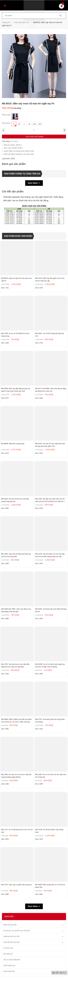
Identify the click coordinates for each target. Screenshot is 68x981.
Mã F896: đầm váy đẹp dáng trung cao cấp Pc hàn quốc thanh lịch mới (15, 390)
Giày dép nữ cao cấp (11, 943)
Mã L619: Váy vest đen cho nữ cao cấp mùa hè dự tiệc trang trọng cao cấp (49, 555)
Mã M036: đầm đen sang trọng (12, 444)
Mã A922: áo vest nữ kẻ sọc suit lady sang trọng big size (15, 500)
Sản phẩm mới (9, 972)
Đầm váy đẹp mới (9, 925)
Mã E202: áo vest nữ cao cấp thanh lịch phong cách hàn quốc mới (50, 445)
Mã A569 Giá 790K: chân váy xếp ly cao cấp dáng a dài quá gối (16, 610)
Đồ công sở (7, 955)
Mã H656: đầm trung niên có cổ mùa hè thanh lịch (50, 886)
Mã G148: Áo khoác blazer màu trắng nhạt (49, 831)
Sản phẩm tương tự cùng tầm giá (22, 173)
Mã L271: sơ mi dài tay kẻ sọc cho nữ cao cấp (17, 831)
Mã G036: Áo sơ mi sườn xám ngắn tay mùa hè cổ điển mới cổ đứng (50, 666)
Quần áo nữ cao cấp (11, 937)
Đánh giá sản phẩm (14, 164)
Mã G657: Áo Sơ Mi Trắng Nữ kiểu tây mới (49, 334)
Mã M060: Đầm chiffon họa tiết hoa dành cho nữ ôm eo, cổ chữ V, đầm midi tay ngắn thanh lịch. (16, 721)
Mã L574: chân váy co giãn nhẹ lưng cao (16, 885)
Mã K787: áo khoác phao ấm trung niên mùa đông (50, 721)
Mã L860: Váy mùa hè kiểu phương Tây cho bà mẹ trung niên (16, 555)
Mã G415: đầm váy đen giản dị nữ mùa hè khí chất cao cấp (49, 279)
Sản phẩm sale (9, 966)
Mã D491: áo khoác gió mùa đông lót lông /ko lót (50, 610)
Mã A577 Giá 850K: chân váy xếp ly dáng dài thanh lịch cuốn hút (50, 390)
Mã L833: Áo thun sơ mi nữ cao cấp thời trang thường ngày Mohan (16, 776)
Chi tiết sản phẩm (12, 191)
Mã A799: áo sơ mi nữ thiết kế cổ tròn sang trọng (15, 334)
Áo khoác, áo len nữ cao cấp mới (16, 931)
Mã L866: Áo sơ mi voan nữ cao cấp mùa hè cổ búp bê (50, 776)
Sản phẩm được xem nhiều (18, 236)
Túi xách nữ (8, 949)
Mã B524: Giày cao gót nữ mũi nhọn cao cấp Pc (16, 279)
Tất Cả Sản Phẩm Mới (11, 960)
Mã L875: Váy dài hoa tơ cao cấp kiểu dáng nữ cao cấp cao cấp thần (15, 666)
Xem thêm (34, 183)
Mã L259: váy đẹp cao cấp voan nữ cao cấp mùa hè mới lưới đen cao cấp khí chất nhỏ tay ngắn (51, 500)
